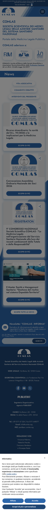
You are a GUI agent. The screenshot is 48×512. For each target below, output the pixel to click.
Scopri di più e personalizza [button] (24, 507)
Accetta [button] (35, 501)
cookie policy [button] (11, 474)
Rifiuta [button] (13, 501)
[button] (45, 458)
